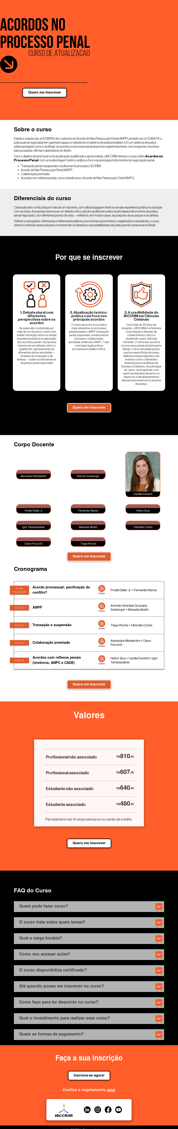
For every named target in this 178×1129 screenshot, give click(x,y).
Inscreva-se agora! (89, 1075)
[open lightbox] (33, 474)
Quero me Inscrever (44, 92)
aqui (111, 1090)
